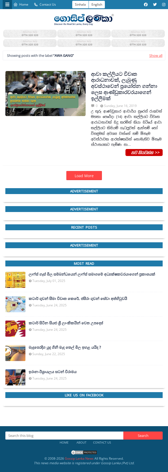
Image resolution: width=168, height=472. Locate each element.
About (81, 442)
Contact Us (45, 4)
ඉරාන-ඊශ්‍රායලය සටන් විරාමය (53, 371)
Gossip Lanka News (79, 458)
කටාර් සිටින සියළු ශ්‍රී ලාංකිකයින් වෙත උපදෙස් (66, 323)
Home (20, 4)
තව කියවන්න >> (144, 152)
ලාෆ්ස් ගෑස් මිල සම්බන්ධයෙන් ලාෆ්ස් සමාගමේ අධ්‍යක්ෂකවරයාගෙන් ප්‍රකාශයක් (92, 274)
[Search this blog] (64, 436)
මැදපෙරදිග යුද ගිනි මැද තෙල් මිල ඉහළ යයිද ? (65, 347)
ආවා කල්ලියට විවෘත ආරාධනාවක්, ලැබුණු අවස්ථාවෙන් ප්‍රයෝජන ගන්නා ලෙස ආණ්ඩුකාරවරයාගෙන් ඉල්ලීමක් (124, 86)
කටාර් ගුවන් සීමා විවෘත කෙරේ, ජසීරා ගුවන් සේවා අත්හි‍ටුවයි (78, 298)
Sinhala (80, 4)
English (96, 4)
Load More (84, 175)
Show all (155, 55)
